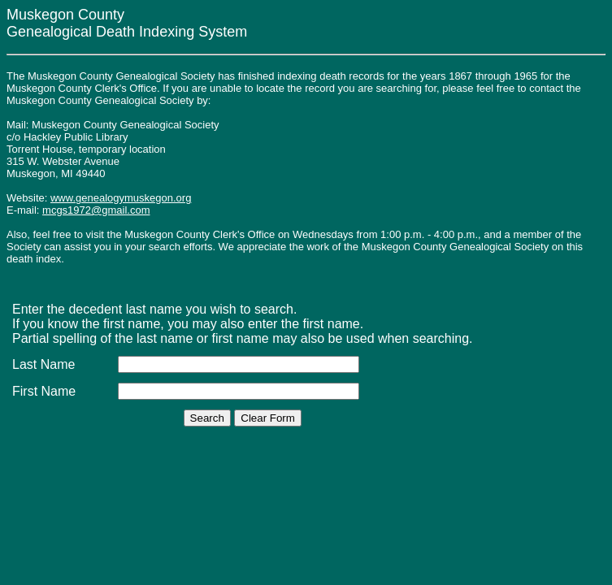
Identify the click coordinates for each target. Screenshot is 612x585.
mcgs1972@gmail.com (96, 210)
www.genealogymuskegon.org (120, 198)
